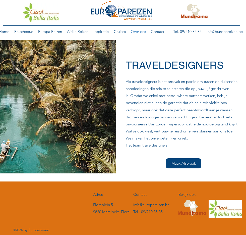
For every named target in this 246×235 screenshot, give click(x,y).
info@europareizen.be (225, 31)
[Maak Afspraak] (183, 163)
